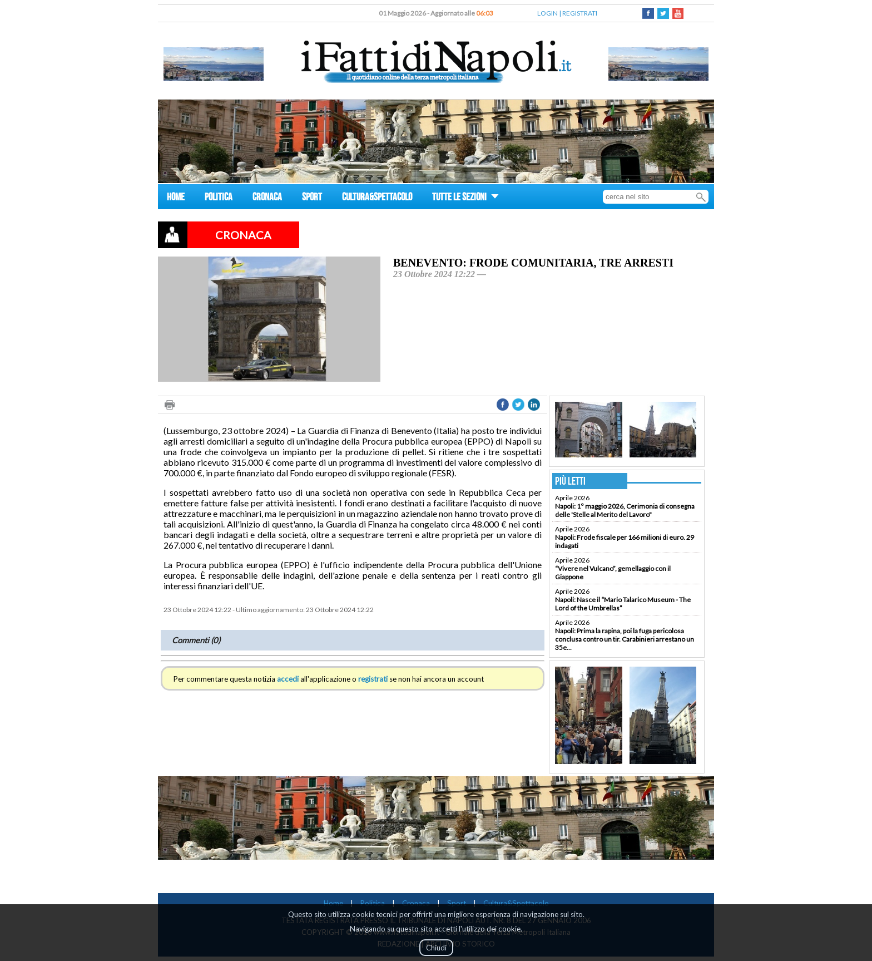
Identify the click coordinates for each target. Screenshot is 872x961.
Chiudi (436, 947)
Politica (372, 903)
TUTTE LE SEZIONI (465, 198)
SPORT (312, 198)
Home (333, 903)
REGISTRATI (579, 13)
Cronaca (416, 903)
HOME (176, 198)
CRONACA (267, 198)
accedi (288, 678)
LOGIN (547, 13)
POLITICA (218, 198)
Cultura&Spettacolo (516, 903)
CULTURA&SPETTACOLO (377, 198)
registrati (373, 678)
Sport (456, 903)
